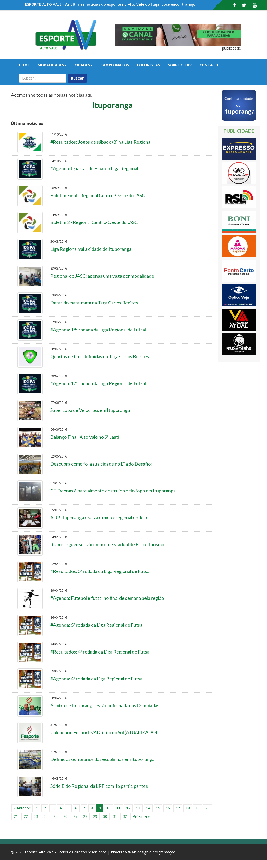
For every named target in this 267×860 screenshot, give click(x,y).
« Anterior (22, 808)
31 (115, 816)
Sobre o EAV (180, 65)
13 (138, 808)
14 (148, 808)
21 (16, 816)
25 (55, 816)
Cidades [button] (84, 65)
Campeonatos (114, 65)
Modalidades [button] (52, 65)
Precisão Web (123, 852)
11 (118, 808)
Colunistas (148, 65)
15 (158, 808)
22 (26, 816)
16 (168, 808)
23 (36, 816)
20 (207, 808)
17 (178, 808)
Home (24, 65)
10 (108, 808)
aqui (89, 95)
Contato (208, 65)
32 (125, 816)
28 (85, 816)
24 (46, 816)
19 (198, 808)
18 (188, 808)
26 (65, 816)
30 (105, 816)
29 (95, 816)
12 (128, 808)
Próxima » (141, 816)
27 (75, 816)
